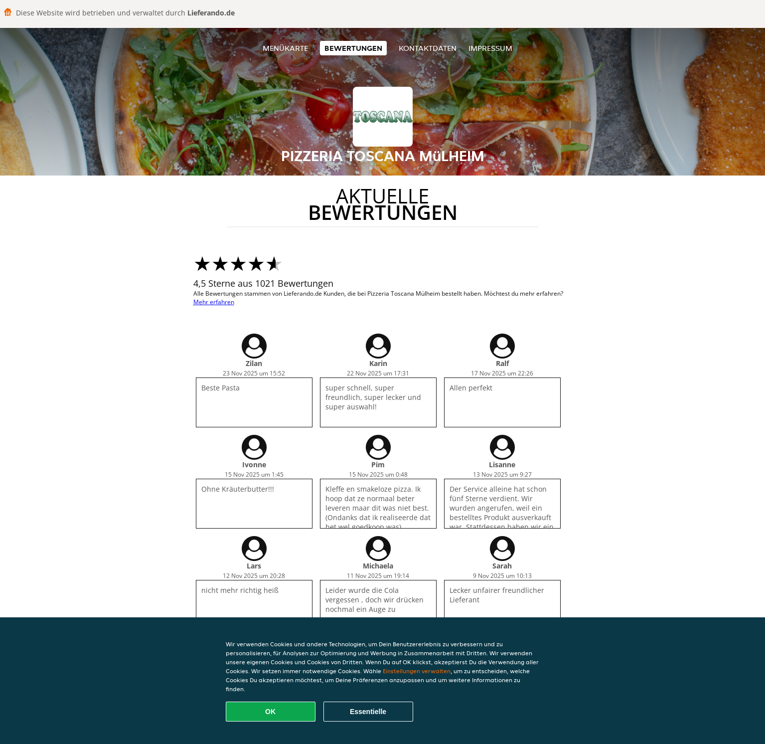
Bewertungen (353, 48)
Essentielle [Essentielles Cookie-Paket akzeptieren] (368, 712)
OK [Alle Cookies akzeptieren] (270, 712)
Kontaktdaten (428, 48)
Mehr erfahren (213, 302)
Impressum (490, 48)
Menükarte (285, 48)
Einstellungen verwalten (417, 671)
